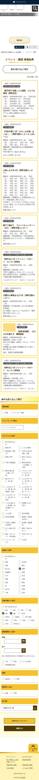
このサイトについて (4, 10)
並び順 (4, 701)
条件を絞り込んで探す (19, 69)
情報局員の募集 (27, 765)
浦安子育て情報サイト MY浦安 (11, 52)
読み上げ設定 (33, 47)
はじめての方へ (27, 757)
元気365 (23, 777)
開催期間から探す (8, 632)
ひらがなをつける (21, 2)
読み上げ (20, 47)
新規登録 (12, 9)
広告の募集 (10, 768)
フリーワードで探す (9, 421)
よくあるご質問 (27, 768)
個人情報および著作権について (12, 761)
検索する (19, 728)
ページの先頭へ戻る (33, 749)
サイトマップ (10, 757)
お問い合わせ (20, 9)
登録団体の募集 (11, 765)
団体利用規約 (26, 760)
